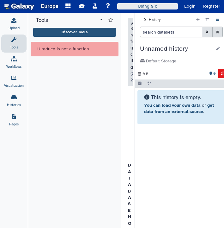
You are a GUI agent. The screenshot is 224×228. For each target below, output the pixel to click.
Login (190, 6)
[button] (176, 49)
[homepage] (19, 6)
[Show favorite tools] (111, 20)
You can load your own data (172, 105)
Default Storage (158, 61)
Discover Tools (75, 32)
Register (211, 6)
